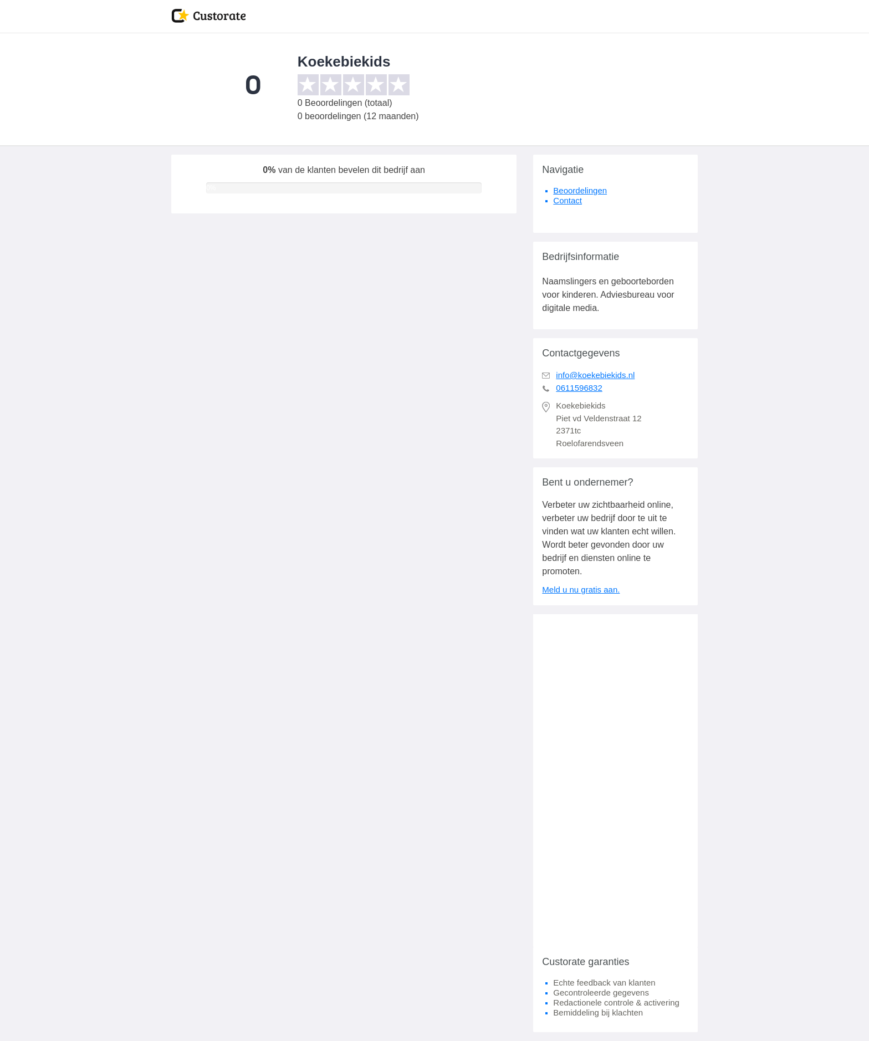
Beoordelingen (580, 190)
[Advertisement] (615, 780)
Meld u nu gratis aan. (581, 589)
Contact (567, 200)
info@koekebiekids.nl (595, 375)
